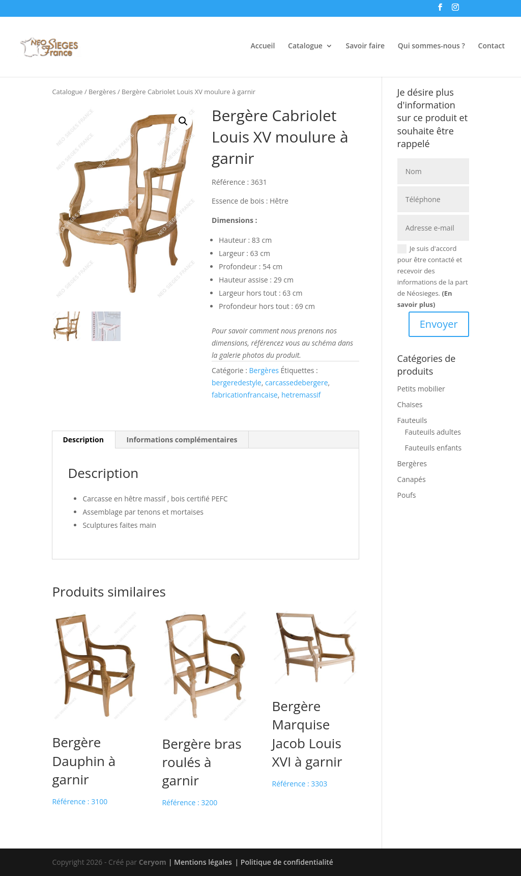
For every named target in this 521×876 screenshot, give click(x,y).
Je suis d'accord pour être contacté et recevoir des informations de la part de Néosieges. (432, 276)
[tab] (83, 439)
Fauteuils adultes (433, 432)
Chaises (410, 404)
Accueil (263, 46)
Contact (491, 46)
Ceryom (152, 862)
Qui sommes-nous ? (431, 46)
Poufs (406, 495)
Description (83, 439)
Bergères (102, 91)
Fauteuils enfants (433, 448)
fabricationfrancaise (245, 395)
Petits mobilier (421, 388)
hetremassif (301, 395)
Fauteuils (412, 420)
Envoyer (439, 324)
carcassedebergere (296, 382)
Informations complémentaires (182, 439)
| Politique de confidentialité (284, 862)
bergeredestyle (237, 382)
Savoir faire (365, 46)
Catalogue (305, 46)
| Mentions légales (200, 862)
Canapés (411, 479)
